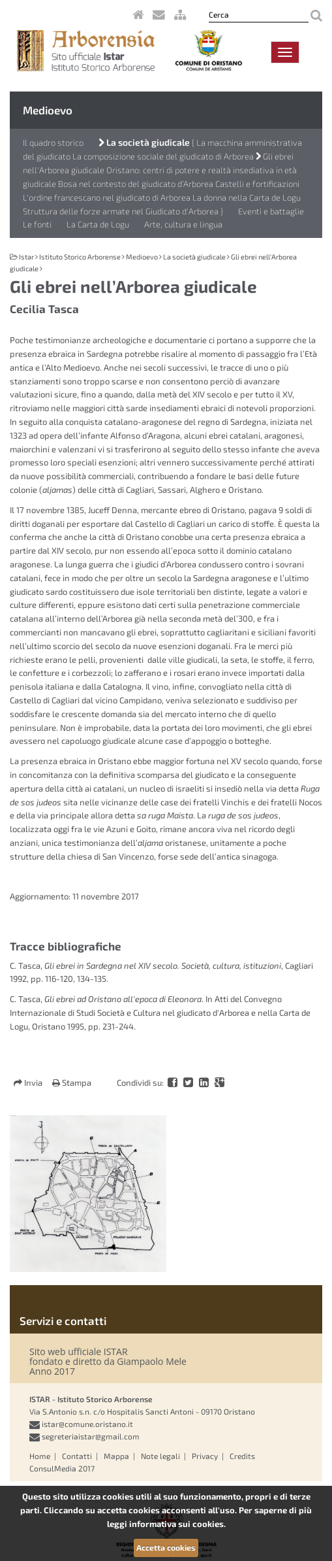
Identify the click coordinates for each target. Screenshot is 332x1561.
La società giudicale (144, 142)
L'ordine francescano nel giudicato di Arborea (107, 197)
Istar (26, 256)
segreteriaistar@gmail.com (91, 1436)
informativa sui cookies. (177, 1524)
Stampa (71, 1082)
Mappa (116, 1455)
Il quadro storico (53, 142)
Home (39, 1455)
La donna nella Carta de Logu (246, 197)
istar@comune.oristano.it (87, 1423)
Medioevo (47, 109)
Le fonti (37, 224)
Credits (242, 1455)
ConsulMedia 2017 (62, 1468)
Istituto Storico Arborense (80, 256)
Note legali (160, 1455)
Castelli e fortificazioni (257, 183)
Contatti (77, 1455)
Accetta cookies (166, 1547)
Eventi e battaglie (271, 211)
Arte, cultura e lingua (183, 224)
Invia (29, 1082)
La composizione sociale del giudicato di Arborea (163, 156)
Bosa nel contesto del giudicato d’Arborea (135, 183)
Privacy (205, 1455)
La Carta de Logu (98, 224)
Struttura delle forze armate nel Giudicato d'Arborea (121, 211)
